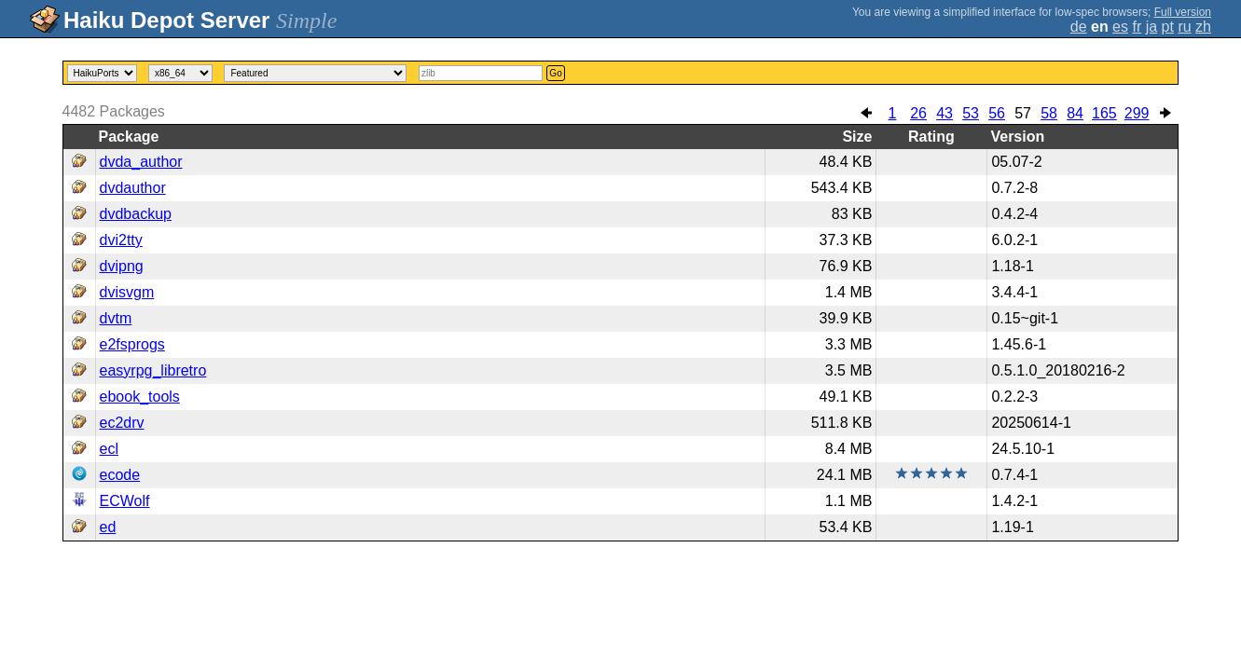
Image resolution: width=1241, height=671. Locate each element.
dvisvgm (127, 292)
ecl (109, 449)
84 (1075, 113)
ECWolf (125, 501)
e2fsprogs (132, 344)
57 (1022, 113)
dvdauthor (133, 188)
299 (1137, 113)
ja (1151, 26)
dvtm (116, 318)
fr (1136, 26)
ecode (120, 475)
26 (918, 113)
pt (1168, 26)
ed (108, 527)
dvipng (122, 266)
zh (1203, 26)
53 (970, 113)
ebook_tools (140, 396)
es (1120, 26)
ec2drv (122, 423)
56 (996, 113)
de (1078, 26)
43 (944, 113)
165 (1104, 113)
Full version (1182, 12)
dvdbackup (136, 214)
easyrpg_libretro (153, 370)
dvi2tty (121, 240)
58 (1049, 113)
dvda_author (141, 162)
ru (1184, 26)
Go (555, 73)
